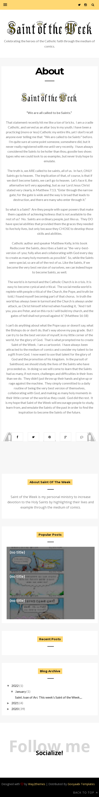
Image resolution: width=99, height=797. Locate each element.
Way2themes (36, 784)
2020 (15, 709)
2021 (15, 703)
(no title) (17, 552)
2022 (15, 685)
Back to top (85, 792)
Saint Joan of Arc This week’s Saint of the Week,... (48, 697)
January (20, 691)
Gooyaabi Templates (81, 784)
